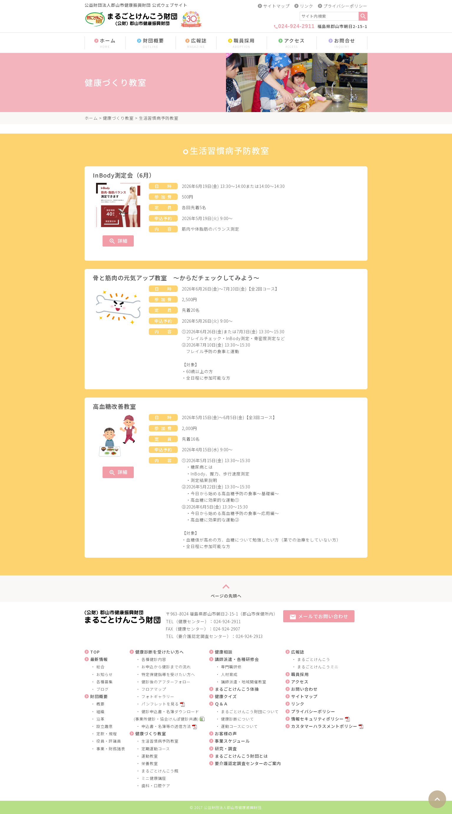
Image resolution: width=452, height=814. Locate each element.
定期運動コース (155, 748)
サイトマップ (276, 6)
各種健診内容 (153, 659)
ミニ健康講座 (153, 778)
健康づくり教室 (118, 118)
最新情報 (99, 659)
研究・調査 (226, 748)
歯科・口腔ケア (155, 785)
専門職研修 (231, 666)
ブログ (102, 689)
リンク (306, 6)
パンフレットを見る (160, 704)
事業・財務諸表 (110, 748)
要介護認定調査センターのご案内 (248, 763)
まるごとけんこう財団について (250, 711)
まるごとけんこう (313, 659)
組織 (100, 711)
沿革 (100, 719)
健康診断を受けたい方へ (159, 652)
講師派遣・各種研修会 (237, 659)
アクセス (291, 43)
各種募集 (104, 682)
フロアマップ (153, 689)
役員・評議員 (108, 741)
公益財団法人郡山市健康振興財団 (232, 807)
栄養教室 (149, 763)
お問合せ (342, 43)
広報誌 (196, 43)
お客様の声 (226, 733)
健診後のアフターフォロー (166, 682)
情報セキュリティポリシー (317, 719)
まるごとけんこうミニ (318, 666)
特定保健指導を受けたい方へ (168, 674)
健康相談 (223, 652)
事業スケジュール (232, 741)
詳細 (118, 241)
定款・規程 (106, 733)
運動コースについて (239, 726)
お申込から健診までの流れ (166, 666)
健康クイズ (226, 696)
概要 (100, 704)
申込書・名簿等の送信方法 (166, 726)
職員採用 (242, 43)
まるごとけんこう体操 (237, 689)
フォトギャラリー (157, 696)
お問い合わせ (304, 689)
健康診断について (237, 719)
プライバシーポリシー (345, 6)
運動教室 (149, 756)
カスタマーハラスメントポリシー (324, 726)
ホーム (105, 43)
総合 (100, 666)
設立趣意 (104, 726)
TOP (95, 652)
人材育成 (229, 674)
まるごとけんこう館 (160, 771)
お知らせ (104, 674)
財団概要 (151, 43)
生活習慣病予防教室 (160, 741)
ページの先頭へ (226, 589)
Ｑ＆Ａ (221, 704)
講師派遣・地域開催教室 (243, 682)
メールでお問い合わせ (318, 617)
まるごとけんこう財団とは (241, 756)
